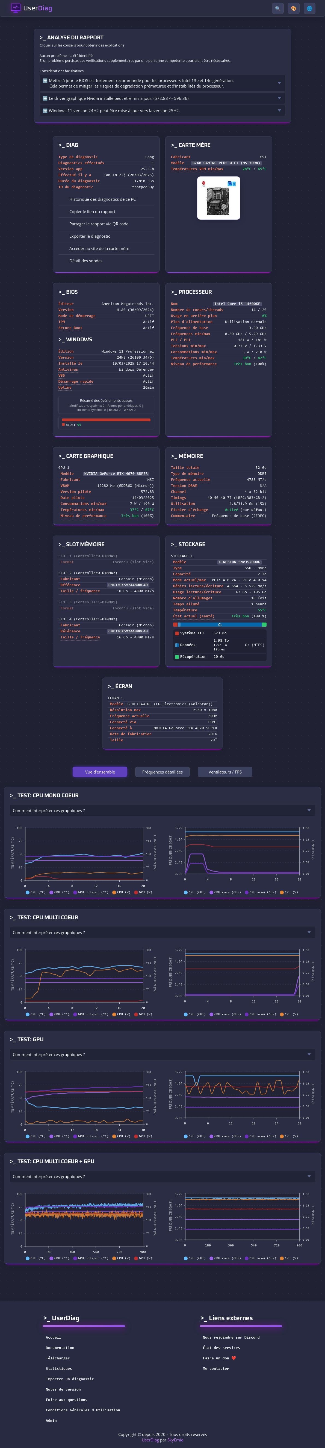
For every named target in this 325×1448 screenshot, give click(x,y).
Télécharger (58, 1358)
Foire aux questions (66, 1400)
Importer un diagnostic (70, 1379)
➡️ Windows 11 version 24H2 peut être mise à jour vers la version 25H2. (111, 110)
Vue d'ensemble (100, 772)
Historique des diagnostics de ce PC (99, 199)
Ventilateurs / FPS (225, 772)
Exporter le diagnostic (86, 236)
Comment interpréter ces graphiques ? (49, 810)
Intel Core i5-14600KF (237, 304)
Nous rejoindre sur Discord (235, 1338)
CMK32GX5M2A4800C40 (128, 585)
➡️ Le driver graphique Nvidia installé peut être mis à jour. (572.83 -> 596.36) (115, 98)
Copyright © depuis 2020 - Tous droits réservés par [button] (162, 1437)
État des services (225, 1348)
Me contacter (219, 1369)
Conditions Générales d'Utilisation (83, 1410)
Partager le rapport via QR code (95, 223)
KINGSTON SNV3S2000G (239, 562)
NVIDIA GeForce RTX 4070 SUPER (116, 474)
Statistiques (59, 1369)
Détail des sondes (82, 260)
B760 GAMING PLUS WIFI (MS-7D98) (226, 163)
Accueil (53, 1338)
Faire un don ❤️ (223, 1358)
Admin (51, 1421)
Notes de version (63, 1390)
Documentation (60, 1348)
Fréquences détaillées (162, 772)
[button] (106, 211)
